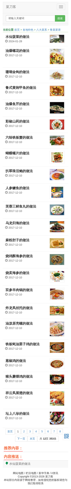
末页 (32, 438)
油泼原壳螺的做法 (19, 323)
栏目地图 (31, 473)
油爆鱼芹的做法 (17, 104)
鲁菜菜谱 (55, 29)
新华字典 (44, 473)
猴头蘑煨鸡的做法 (19, 376)
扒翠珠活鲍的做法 (19, 171)
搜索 (60, 18)
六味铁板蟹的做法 (19, 137)
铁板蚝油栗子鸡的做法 (22, 344)
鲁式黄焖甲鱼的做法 (20, 88)
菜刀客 (11, 7)
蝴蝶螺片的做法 (17, 153)
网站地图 (18, 473)
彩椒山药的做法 (17, 121)
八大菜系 (41, 29)
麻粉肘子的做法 (17, 240)
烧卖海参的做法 (17, 273)
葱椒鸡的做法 (15, 361)
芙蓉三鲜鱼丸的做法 (20, 206)
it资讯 (54, 473)
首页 (17, 29)
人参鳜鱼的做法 (17, 188)
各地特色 (28, 29)
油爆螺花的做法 (17, 51)
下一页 (21, 438)
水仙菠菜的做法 (17, 37)
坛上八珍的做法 (17, 414)
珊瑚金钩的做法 (17, 72)
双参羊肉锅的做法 (19, 290)
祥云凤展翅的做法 (19, 393)
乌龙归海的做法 (17, 223)
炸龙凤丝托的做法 (19, 308)
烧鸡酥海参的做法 (19, 256)
